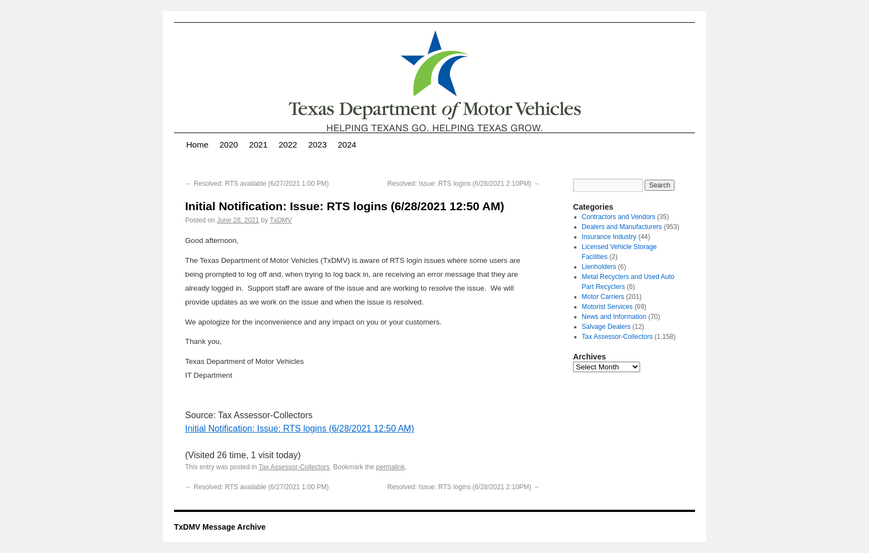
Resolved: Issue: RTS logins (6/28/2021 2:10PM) (463, 183)
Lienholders (599, 267)
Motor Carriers (603, 297)
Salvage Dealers (606, 327)
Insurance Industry (609, 237)
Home (197, 144)
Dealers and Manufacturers (622, 227)
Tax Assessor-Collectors (294, 467)
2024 (347, 144)
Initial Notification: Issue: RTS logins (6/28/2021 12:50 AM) (299, 428)
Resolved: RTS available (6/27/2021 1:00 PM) (257, 183)
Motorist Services (607, 307)
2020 (228, 144)
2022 (288, 144)
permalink (390, 467)
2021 (258, 144)
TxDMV (281, 220)
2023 (317, 144)
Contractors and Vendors (619, 217)
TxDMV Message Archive (219, 526)
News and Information (614, 317)
